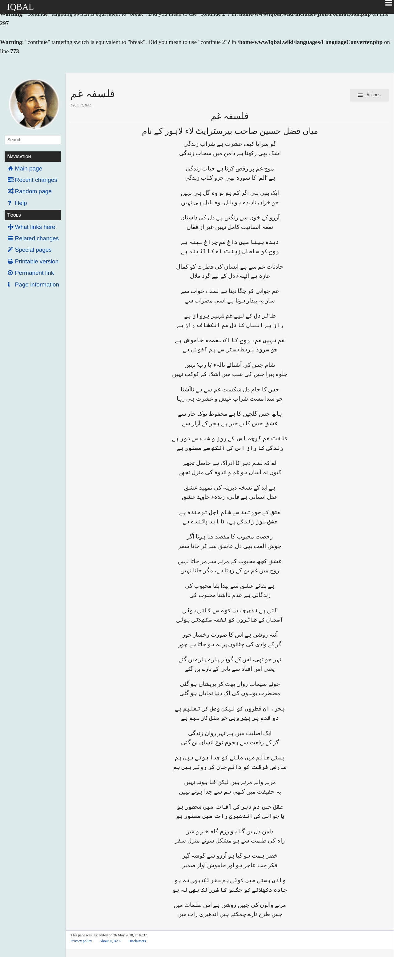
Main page (28, 168)
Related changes (37, 238)
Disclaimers (137, 941)
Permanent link (34, 273)
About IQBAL (110, 941)
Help (21, 203)
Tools (14, 215)
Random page (33, 191)
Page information (37, 284)
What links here (35, 227)
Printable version (37, 261)
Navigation (19, 156)
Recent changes (36, 180)
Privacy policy (81, 941)
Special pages (33, 249)
